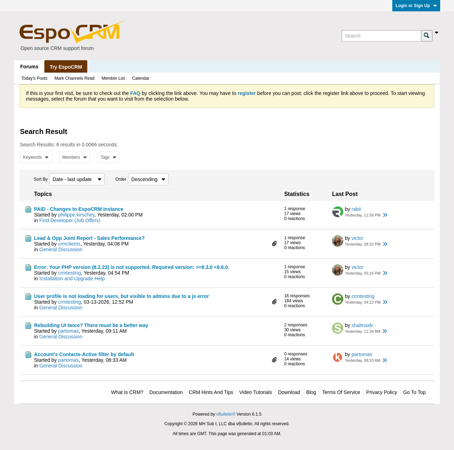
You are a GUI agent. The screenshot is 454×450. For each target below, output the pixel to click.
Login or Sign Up (416, 5)
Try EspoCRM (66, 67)
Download (289, 392)
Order (120, 179)
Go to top (414, 392)
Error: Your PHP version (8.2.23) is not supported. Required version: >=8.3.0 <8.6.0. (131, 267)
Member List (113, 78)
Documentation (166, 392)
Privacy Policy (381, 392)
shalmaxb (362, 325)
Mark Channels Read (75, 78)
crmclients (69, 244)
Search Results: (37, 144)
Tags (108, 157)
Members (74, 157)
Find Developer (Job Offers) (69, 220)
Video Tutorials (255, 392)
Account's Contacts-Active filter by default (84, 354)
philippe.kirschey (76, 215)
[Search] (381, 35)
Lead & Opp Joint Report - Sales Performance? (89, 238)
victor (357, 238)
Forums (29, 66)
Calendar (140, 78)
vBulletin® (226, 414)
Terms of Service (341, 392)
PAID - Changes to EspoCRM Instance (78, 209)
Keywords (36, 157)
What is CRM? (127, 392)
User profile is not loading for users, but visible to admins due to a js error (121, 296)
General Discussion (60, 249)
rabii (356, 209)
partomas (68, 331)
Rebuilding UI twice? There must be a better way (91, 325)
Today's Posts (34, 78)
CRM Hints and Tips (211, 392)
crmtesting (69, 273)
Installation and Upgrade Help (72, 278)
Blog (311, 392)
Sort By (41, 179)
